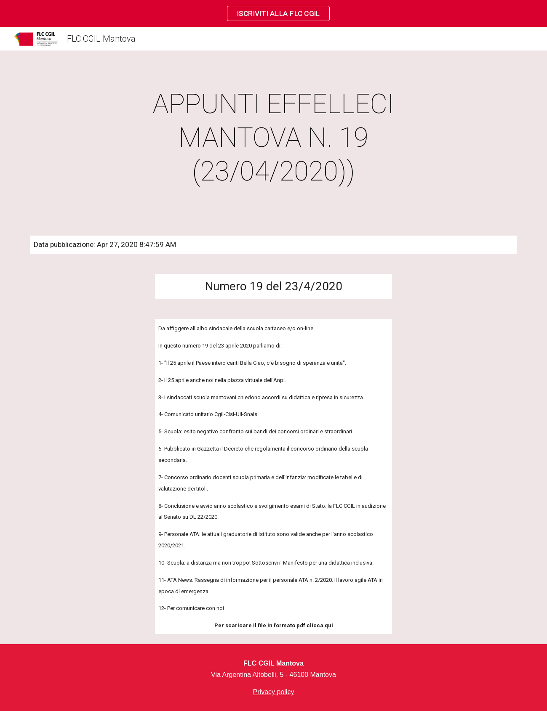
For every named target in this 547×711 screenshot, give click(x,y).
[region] (273, 13)
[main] (274, 138)
